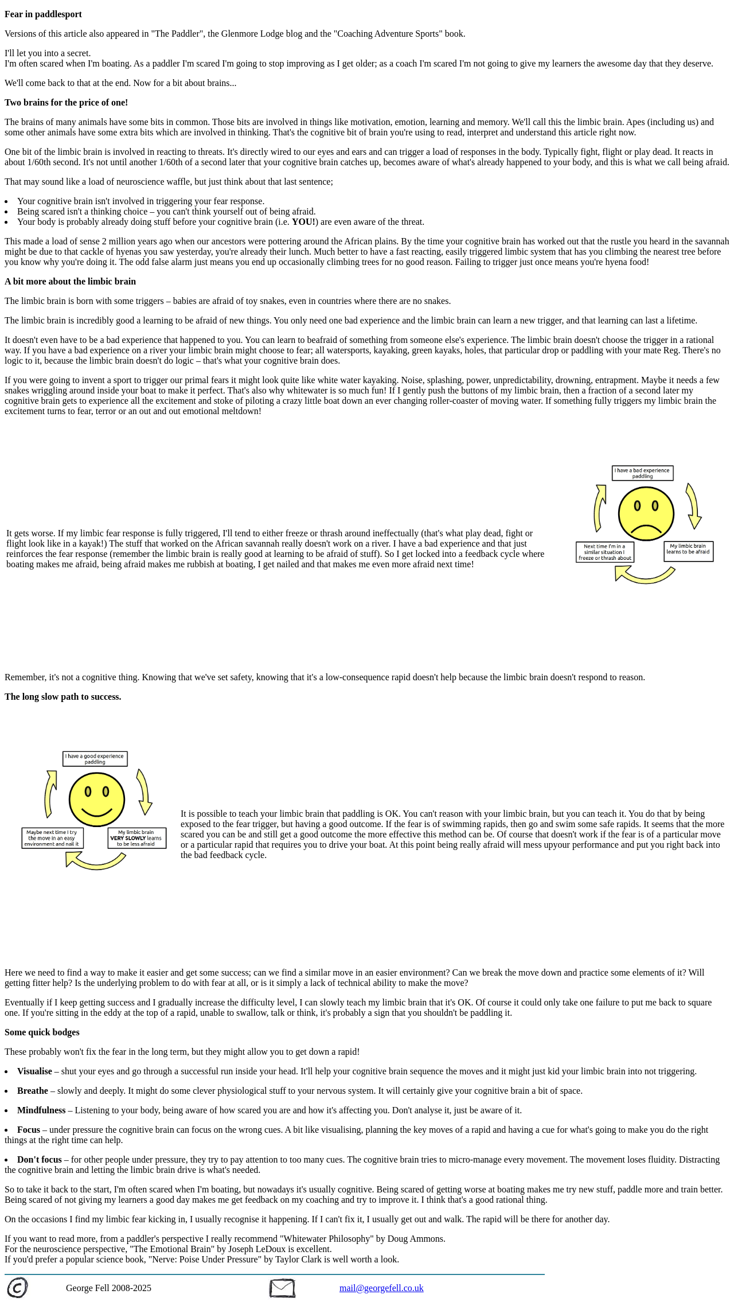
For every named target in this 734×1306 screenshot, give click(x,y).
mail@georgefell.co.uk (381, 1288)
